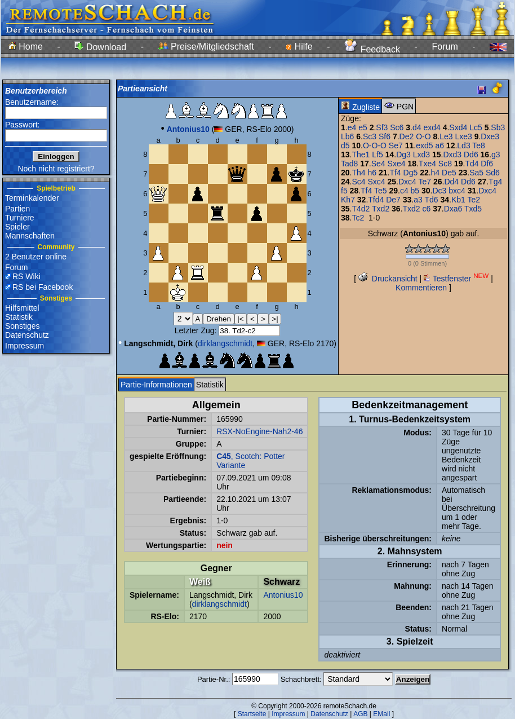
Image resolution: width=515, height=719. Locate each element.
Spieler (17, 226)
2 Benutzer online (35, 256)
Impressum (24, 345)
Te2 (474, 199)
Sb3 (498, 127)
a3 (418, 199)
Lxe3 (463, 136)
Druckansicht (388, 278)
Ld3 (463, 145)
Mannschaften (30, 235)
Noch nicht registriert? (55, 168)
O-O (423, 136)
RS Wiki (26, 276)
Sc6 (396, 127)
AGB (360, 714)
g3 (495, 154)
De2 (406, 136)
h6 (372, 172)
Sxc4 (376, 181)
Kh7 (348, 199)
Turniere (19, 217)
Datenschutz (27, 334)
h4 (435, 172)
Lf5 (377, 154)
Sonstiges (22, 325)
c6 (427, 208)
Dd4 (451, 181)
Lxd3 (421, 154)
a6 (439, 145)
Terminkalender (32, 197)
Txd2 (380, 208)
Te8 (478, 145)
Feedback (372, 49)
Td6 (431, 199)
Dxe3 (490, 136)
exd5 (424, 145)
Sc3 (369, 136)
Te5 (380, 190)
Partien (17, 208)
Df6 (487, 163)
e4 (352, 127)
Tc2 (358, 217)
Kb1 (458, 199)
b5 (415, 190)
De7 (393, 199)
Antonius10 (283, 594)
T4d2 (361, 208)
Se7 (396, 145)
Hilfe (299, 46)
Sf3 (382, 127)
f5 (344, 190)
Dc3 (440, 190)
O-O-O (375, 145)
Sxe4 (397, 163)
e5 (362, 127)
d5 (345, 145)
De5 (449, 172)
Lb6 (347, 136)
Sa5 (476, 172)
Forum (445, 46)
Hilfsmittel (22, 307)
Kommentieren (421, 287)
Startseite (252, 714)
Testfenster (456, 278)
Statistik (19, 316)
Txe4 (427, 163)
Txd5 (473, 208)
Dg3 (403, 154)
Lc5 (475, 127)
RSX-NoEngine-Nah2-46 (259, 431)
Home (25, 46)
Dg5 (410, 172)
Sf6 (384, 136)
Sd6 (493, 172)
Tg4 (495, 181)
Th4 (358, 172)
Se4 (378, 163)
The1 (361, 154)
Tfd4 (376, 199)
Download (100, 47)
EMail (381, 714)
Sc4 (358, 181)
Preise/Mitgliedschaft (206, 46)
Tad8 (349, 163)
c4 (404, 190)
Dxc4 (407, 181)
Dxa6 (453, 208)
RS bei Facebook (42, 287)
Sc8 (445, 163)
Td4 (471, 163)
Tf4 (395, 172)
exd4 (431, 127)
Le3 (445, 136)
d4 (416, 127)
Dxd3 (452, 154)
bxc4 (457, 190)
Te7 (425, 181)
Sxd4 (458, 127)
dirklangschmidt (225, 343)
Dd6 (471, 154)
